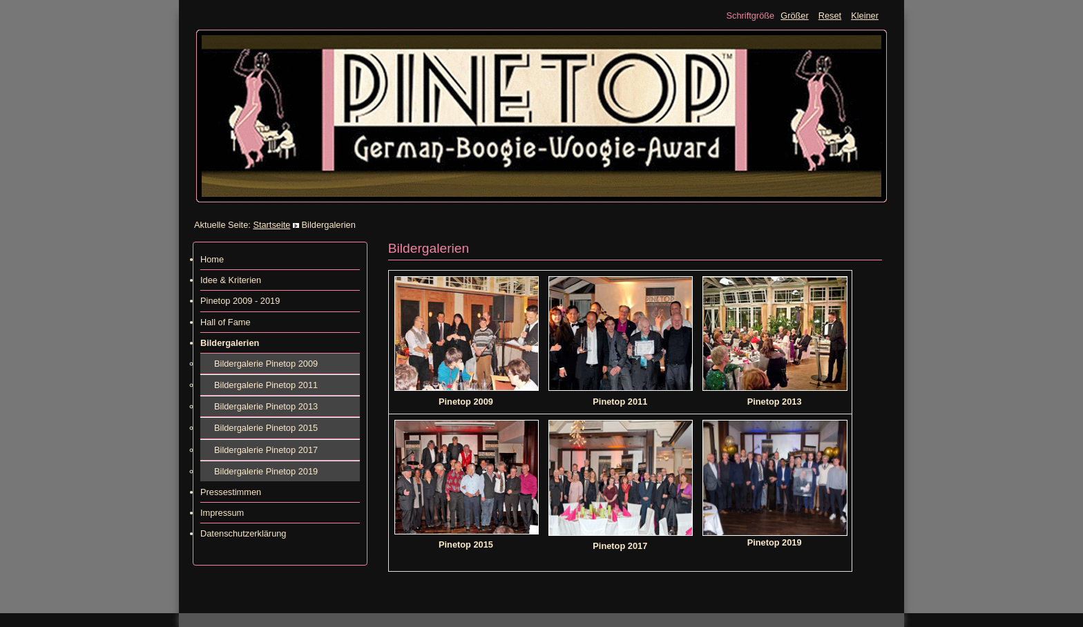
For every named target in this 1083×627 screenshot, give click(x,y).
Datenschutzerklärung (243, 533)
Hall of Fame (225, 322)
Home (212, 259)
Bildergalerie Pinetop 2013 (266, 406)
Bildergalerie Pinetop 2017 (266, 450)
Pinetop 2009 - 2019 (240, 301)
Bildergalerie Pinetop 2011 (266, 385)
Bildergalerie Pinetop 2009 (266, 363)
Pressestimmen (230, 492)
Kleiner (865, 15)
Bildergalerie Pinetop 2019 (266, 471)
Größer (794, 15)
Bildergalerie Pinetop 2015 (266, 428)
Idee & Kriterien (230, 280)
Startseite (271, 225)
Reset (829, 15)
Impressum (222, 513)
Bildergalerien (229, 343)
